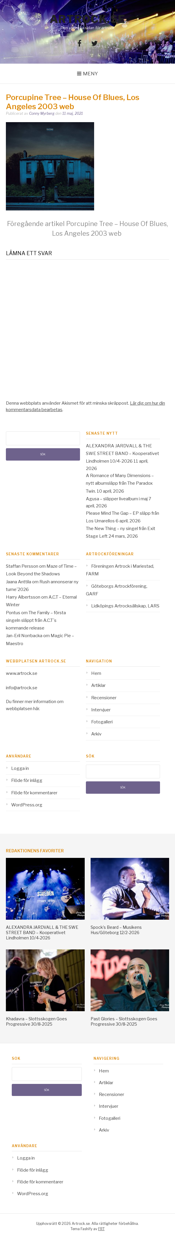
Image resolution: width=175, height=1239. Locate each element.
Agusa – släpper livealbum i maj (117, 498)
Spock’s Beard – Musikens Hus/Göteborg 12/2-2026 (116, 930)
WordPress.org (26, 805)
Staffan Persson (22, 566)
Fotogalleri (102, 722)
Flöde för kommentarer (34, 792)
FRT (101, 1229)
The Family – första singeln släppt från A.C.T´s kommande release (36, 620)
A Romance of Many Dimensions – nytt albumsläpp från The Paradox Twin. (120, 483)
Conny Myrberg (41, 113)
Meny (90, 74)
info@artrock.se (21, 687)
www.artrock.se (21, 673)
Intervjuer (101, 709)
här (36, 708)
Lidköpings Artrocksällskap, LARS (125, 606)
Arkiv (96, 734)
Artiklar (98, 685)
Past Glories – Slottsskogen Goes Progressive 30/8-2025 (124, 1021)
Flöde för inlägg (26, 780)
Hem (96, 673)
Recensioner (103, 697)
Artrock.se (88, 19)
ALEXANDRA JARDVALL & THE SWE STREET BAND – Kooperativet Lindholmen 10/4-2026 (122, 453)
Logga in (20, 768)
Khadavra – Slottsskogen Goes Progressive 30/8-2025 (36, 1021)
